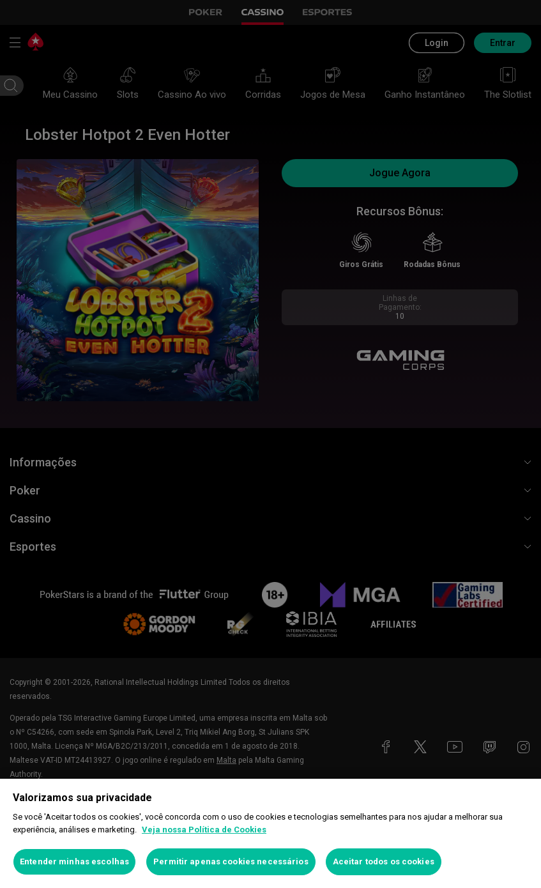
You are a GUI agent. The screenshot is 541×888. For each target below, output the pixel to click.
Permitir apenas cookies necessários (231, 861)
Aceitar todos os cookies (383, 861)
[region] (270, 833)
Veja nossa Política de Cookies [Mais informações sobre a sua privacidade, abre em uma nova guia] (204, 829)
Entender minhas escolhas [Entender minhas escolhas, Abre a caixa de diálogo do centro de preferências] (74, 861)
